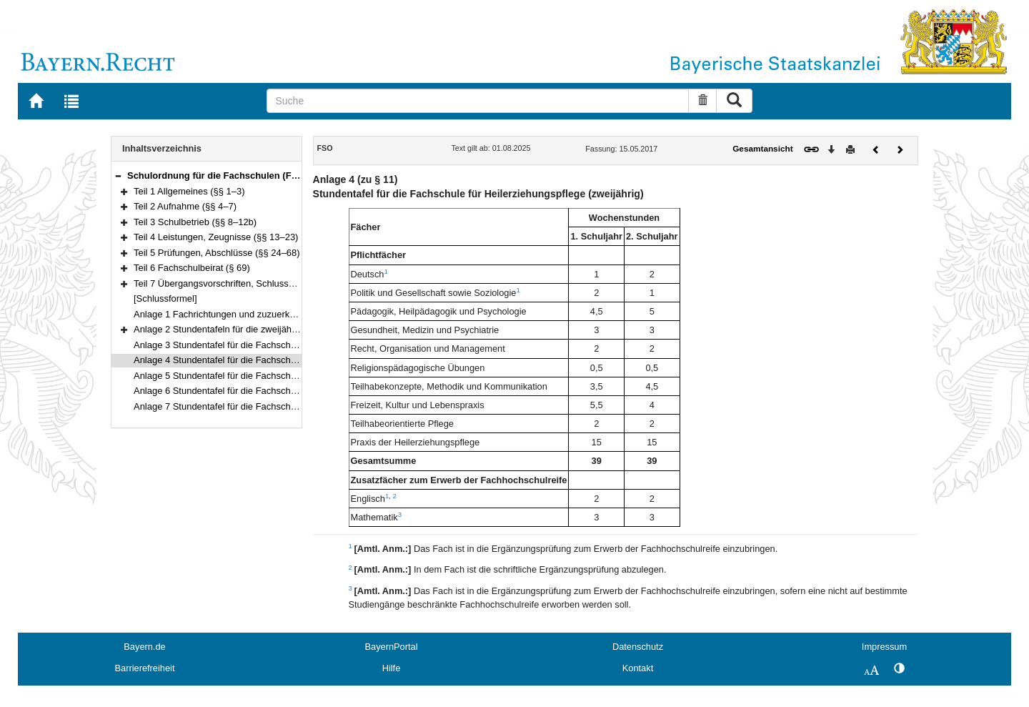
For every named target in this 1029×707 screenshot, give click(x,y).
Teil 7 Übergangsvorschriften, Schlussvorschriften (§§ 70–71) (259, 283)
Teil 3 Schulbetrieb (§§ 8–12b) (195, 222)
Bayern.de (144, 646)
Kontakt (637, 668)
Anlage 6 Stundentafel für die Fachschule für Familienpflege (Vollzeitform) (285, 390)
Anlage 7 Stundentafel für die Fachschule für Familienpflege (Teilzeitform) (284, 406)
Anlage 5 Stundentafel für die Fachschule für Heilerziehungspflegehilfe (278, 375)
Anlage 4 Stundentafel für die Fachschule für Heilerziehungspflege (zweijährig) (294, 360)
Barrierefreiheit (145, 668)
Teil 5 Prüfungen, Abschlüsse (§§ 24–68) (217, 252)
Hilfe (391, 668)
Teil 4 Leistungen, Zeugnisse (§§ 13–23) (216, 237)
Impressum (884, 646)
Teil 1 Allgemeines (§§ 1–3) (189, 191)
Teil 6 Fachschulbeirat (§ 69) (192, 267)
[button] (117, 175)
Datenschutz (637, 646)
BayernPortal (391, 646)
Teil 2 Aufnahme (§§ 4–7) (185, 206)
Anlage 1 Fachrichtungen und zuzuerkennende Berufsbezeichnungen (276, 314)
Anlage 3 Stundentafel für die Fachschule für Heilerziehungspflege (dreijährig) (293, 345)
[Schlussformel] (165, 298)
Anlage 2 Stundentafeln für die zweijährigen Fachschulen (250, 329)
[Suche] (478, 101)
